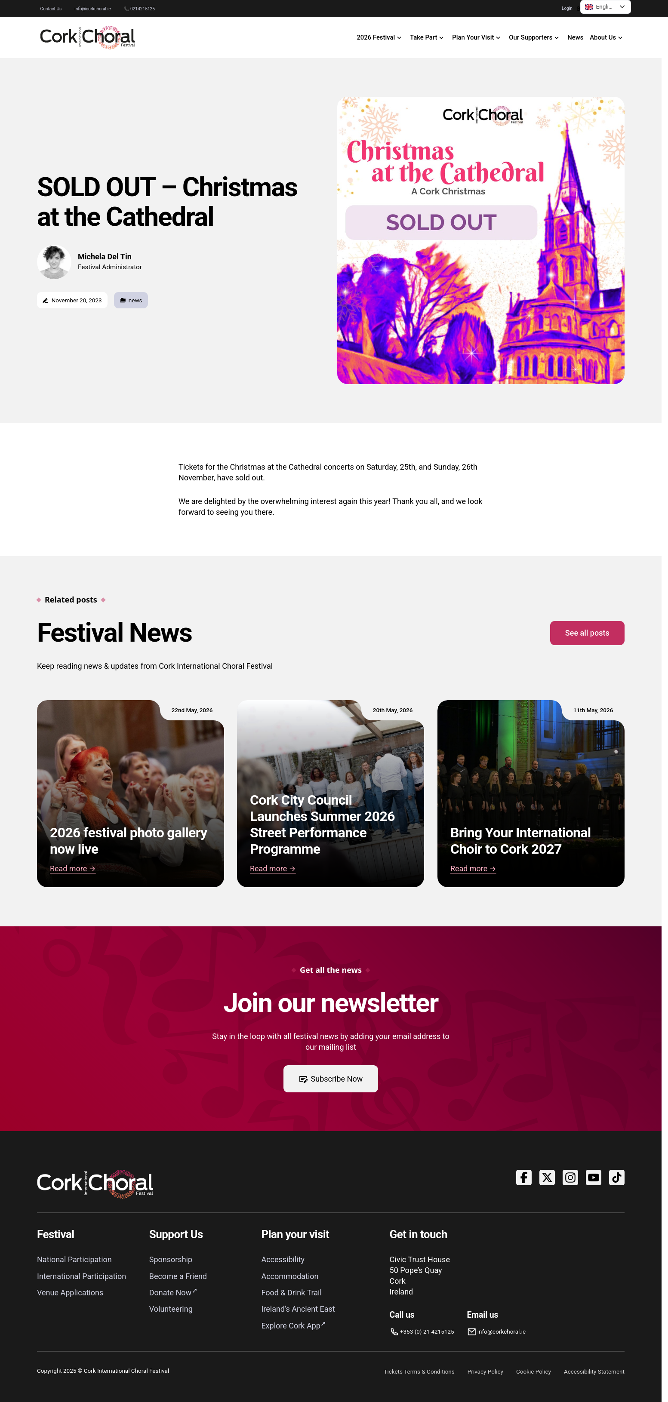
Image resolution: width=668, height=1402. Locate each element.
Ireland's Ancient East (298, 1308)
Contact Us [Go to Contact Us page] (51, 8)
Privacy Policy (485, 1371)
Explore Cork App (290, 1325)
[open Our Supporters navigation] (535, 37)
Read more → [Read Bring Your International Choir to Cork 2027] (473, 869)
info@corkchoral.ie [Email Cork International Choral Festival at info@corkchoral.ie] (92, 8)
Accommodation (289, 1276)
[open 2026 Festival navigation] (380, 37)
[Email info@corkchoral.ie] (496, 1331)
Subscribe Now (331, 1078)
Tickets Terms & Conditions (419, 1371)
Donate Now (170, 1292)
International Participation (81, 1276)
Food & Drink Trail (291, 1292)
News (575, 37)
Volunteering (171, 1308)
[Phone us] (422, 1331)
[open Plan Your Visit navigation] (477, 37)
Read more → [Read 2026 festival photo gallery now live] (73, 869)
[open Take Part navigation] (428, 37)
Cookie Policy (533, 1371)
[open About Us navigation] (607, 37)
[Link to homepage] (87, 37)
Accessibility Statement (594, 1371)
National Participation (74, 1259)
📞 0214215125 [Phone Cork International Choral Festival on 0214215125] (139, 8)
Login (567, 8)
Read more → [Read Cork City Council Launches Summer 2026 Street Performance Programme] (273, 869)
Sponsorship (170, 1259)
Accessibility (283, 1259)
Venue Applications (70, 1292)
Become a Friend (178, 1276)
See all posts (587, 632)
